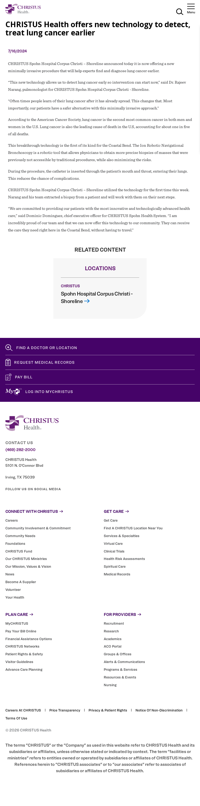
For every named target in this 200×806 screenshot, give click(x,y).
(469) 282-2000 (20, 450)
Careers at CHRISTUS (23, 710)
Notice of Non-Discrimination (159, 710)
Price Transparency (64, 710)
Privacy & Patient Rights (108, 710)
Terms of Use (16, 718)
